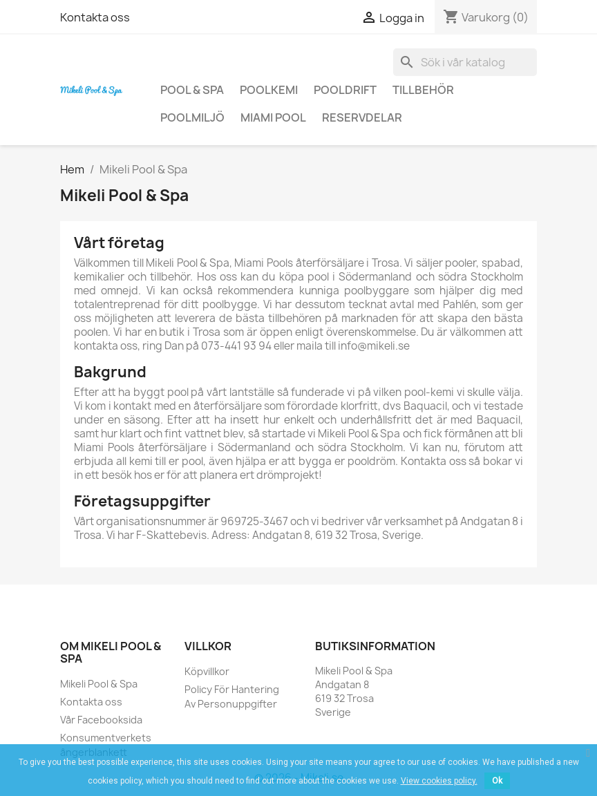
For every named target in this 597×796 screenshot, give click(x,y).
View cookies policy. (439, 781)
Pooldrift (345, 89)
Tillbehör (423, 89)
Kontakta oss (95, 17)
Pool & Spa (192, 89)
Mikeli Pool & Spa (99, 683)
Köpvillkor (206, 671)
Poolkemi (269, 89)
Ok (497, 781)
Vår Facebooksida (101, 719)
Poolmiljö (192, 117)
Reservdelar (362, 117)
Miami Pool (273, 117)
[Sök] (465, 62)
